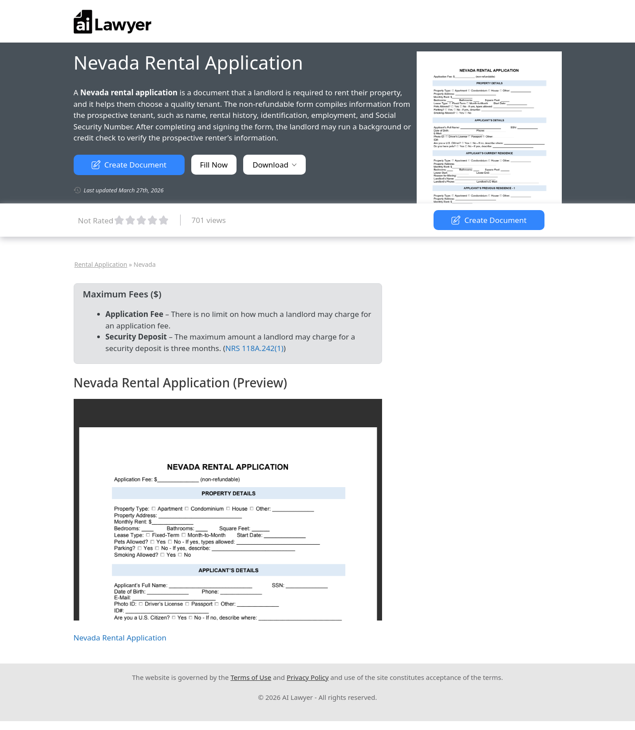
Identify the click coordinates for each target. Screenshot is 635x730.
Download (274, 165)
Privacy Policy (308, 677)
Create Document (128, 165)
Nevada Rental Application (120, 637)
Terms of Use (250, 677)
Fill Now (214, 165)
